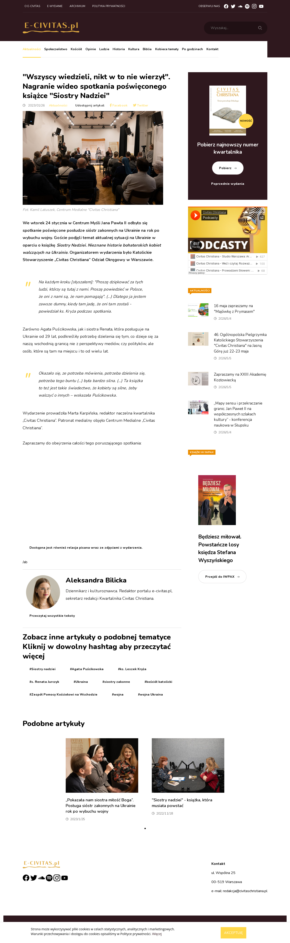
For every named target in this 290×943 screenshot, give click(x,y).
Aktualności (32, 49)
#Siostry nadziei (42, 669)
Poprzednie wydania (227, 184)
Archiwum (77, 6)
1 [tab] (145, 828)
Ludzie (104, 49)
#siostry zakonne (116, 682)
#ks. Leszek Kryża (132, 669)
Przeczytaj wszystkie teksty (52, 616)
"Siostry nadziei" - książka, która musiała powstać (182, 802)
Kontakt (212, 49)
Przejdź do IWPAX (219, 577)
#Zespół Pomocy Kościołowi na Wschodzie (63, 694)
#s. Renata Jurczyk (44, 682)
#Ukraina (81, 682)
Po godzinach (192, 49)
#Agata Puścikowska (87, 669)
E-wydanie (55, 6)
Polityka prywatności (108, 6)
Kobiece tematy (167, 49)
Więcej (157, 934)
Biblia (147, 49)
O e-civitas (32, 6)
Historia (119, 49)
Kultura (133, 49)
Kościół (76, 49)
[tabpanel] (102, 781)
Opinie (90, 49)
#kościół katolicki (158, 682)
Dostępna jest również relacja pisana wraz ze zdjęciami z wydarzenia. (86, 548)
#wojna (117, 694)
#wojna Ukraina (150, 694)
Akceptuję (233, 933)
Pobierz (225, 168)
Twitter (140, 105)
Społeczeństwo (55, 49)
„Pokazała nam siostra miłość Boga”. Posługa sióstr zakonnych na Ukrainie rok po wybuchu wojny (100, 805)
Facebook (119, 105)
